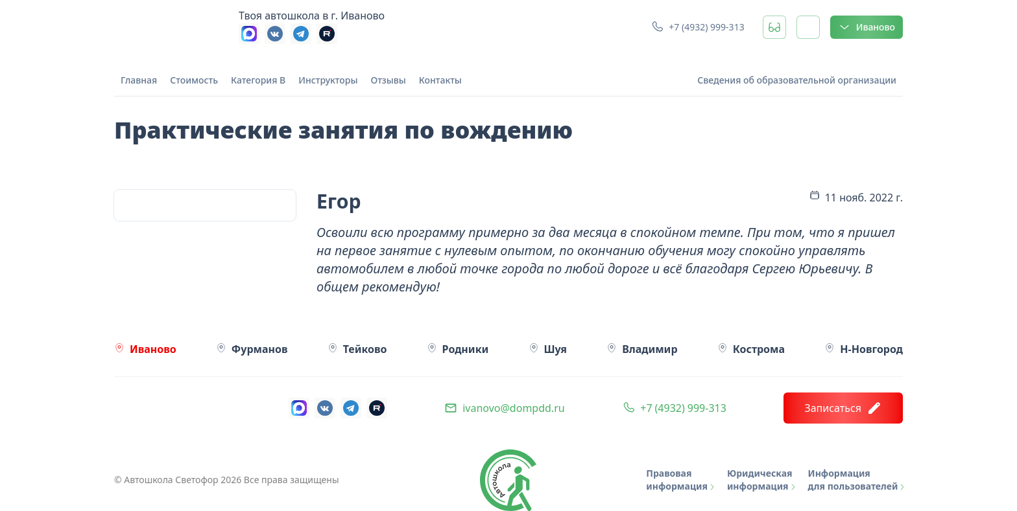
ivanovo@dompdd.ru (513, 408)
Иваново (866, 27)
